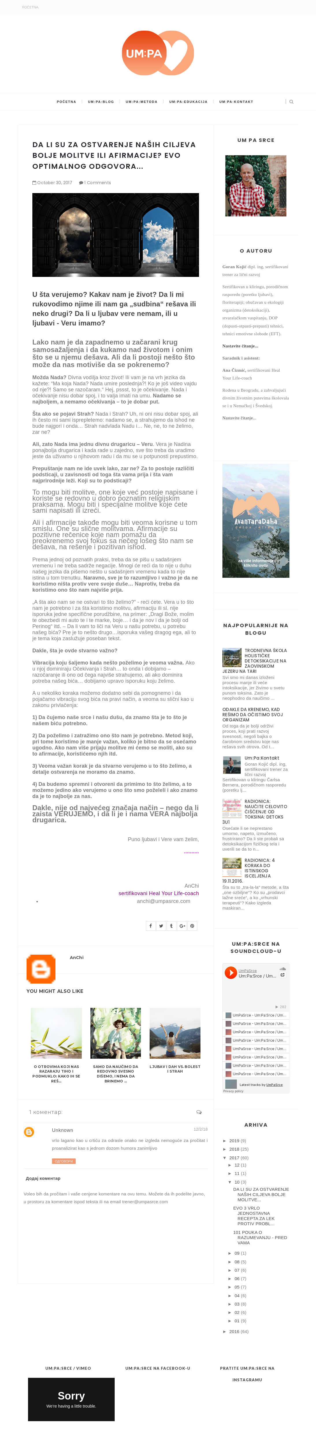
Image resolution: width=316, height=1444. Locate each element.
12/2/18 (201, 1129)
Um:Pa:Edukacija (188, 101)
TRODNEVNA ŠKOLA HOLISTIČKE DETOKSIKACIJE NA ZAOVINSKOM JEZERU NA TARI (254, 660)
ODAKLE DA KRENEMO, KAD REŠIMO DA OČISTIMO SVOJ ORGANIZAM (252, 714)
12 (237, 1164)
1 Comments (97, 183)
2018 (234, 1149)
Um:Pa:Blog (101, 101)
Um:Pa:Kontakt (236, 101)
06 (237, 1278)
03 (237, 1304)
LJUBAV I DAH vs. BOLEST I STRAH (175, 1069)
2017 (234, 1157)
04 (237, 1295)
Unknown (62, 1130)
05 (237, 1286)
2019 (234, 1140)
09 (237, 1253)
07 (237, 1270)
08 (237, 1261)
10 (237, 1182)
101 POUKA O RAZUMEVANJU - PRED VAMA (260, 1237)
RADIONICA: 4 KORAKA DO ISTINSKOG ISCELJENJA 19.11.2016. (248, 870)
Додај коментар (43, 1178)
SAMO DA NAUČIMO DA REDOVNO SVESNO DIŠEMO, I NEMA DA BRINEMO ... (115, 1074)
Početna (30, 7)
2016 (234, 1331)
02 (237, 1312)
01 (237, 1320)
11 (237, 1173)
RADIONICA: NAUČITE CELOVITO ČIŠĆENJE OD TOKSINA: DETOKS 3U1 (254, 811)
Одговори (64, 1161)
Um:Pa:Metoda (142, 101)
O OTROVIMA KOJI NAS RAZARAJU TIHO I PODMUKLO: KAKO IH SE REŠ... (56, 1074)
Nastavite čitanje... (240, 346)
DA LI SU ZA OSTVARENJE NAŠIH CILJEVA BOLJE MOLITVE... (261, 1194)
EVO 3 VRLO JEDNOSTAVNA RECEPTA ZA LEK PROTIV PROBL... (254, 1216)
